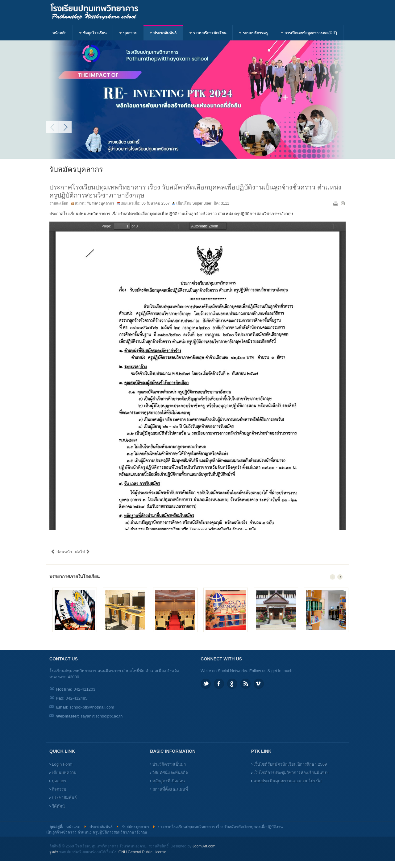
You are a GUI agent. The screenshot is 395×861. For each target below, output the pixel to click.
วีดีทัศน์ (58, 806)
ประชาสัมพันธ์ (64, 797)
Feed (245, 684)
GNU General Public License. (142, 852)
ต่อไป (82, 552)
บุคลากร (59, 781)
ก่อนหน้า (61, 552)
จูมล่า (53, 852)
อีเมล (342, 203)
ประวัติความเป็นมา (169, 764)
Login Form (62, 764)
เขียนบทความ (64, 772)
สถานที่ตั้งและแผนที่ (170, 789)
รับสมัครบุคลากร (100, 203)
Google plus (232, 684)
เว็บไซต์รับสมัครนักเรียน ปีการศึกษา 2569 (290, 764)
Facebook (219, 684)
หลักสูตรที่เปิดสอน (168, 781)
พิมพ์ (335, 203)
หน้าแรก (73, 827)
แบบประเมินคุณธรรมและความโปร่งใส (288, 781)
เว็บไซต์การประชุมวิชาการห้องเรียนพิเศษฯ (291, 772)
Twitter (206, 684)
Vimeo (259, 684)
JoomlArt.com (204, 846)
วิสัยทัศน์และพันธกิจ (170, 772)
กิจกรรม (59, 789)
